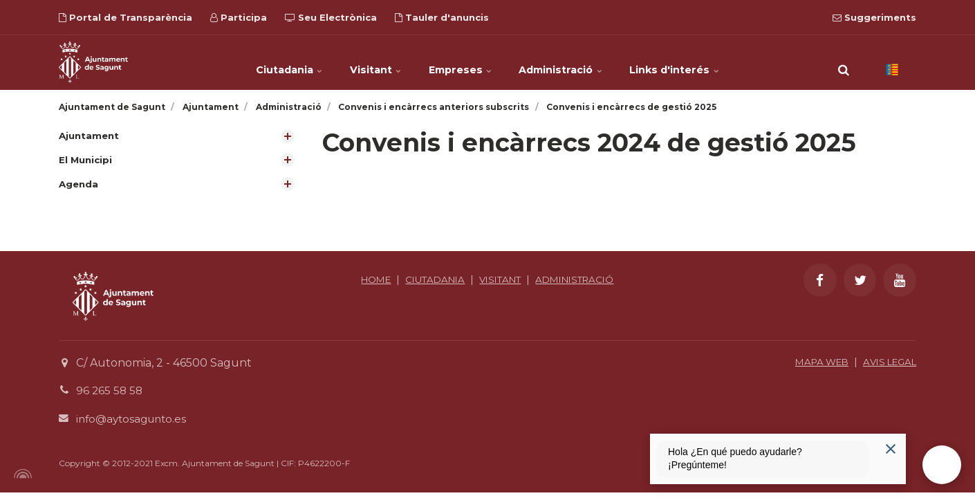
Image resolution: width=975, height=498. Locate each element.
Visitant (364, 62)
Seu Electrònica (331, 17)
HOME (411, 281)
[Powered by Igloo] (21, 475)
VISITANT (544, 281)
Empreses (461, 62)
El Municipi (87, 160)
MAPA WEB (812, 363)
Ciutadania (263, 62)
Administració (575, 62)
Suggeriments (874, 17)
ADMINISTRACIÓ (487, 296)
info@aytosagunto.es (134, 420)
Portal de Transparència (125, 17)
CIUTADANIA (475, 281)
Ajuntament (90, 135)
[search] (843, 62)
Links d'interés (701, 62)
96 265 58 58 (110, 391)
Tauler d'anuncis (442, 17)
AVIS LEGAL (886, 363)
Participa (238, 17)
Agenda (79, 184)
